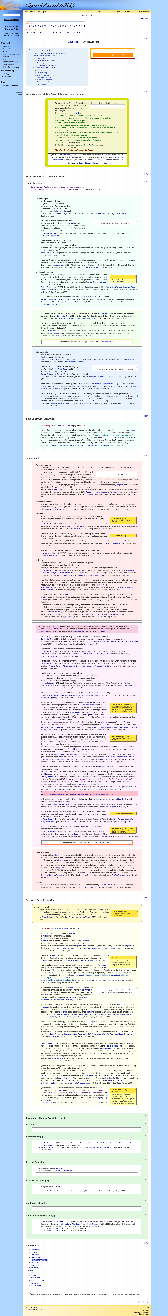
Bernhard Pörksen (47, 1143)
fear (136, 973)
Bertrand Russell (49, 330)
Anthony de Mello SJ (48, 587)
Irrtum (33, 1275)
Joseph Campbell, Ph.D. (75, 526)
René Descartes (117, 281)
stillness (120, 1004)
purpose (120, 485)
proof (79, 946)
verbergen (46, 50)
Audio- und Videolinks (44, 79)
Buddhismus (123, 214)
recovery (121, 1100)
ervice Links (7, 76)
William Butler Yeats (107, 885)
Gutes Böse (62, 369)
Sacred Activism (55, 614)
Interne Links (41, 84)
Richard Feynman (57, 490)
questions (45, 960)
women (81, 784)
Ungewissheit (106, 342)
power (129, 946)
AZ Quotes (55, 688)
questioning (76, 712)
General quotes (42, 63)
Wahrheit (62, 240)
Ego (92, 443)
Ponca (99, 233)
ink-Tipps (6, 74)
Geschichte (35, 1249)
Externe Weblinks (43, 75)
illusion (56, 970)
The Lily (92, 789)
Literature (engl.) (42, 73)
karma (43, 1075)
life (45, 936)
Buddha (44, 631)
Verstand (34, 1283)
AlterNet (101, 730)
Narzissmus (36, 1257)
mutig (72, 223)
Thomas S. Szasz (47, 683)
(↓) (136, 276)
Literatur (40, 70)
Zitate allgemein (42, 58)
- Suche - (11, 13)
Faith (109, 863)
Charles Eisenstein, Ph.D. (60, 804)
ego (53, 955)
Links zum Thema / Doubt (43, 67)
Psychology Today (50, 698)
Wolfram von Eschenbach (50, 359)
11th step (67, 1080)
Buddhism (101, 631)
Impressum (145, 1310)
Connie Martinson (92, 1224)
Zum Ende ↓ (144, 18)
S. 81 (107, 666)
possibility (73, 749)
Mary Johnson (105, 725)
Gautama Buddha (58, 214)
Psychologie (36, 1265)
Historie (128, 12)
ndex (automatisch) (11, 54)
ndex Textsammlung (11, 67)
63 (101, 617)
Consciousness (47, 1043)
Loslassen (35, 1255)
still (64, 504)
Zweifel (73, 41)
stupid (82, 826)
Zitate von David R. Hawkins (46, 60)
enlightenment (80, 631)
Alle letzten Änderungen (35, 12)
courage (125, 504)
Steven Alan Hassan (63, 759)
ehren (6, 57)
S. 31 (106, 654)
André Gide (45, 253)
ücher (6, 46)
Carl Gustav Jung (63, 316)
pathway (70, 987)
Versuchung (36, 1285)
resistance (86, 990)
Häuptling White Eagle (49, 233)
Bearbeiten (115, 12)
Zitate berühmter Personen (74, 362)
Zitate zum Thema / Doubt (43, 55)
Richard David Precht (48, 287)
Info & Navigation (11, 36)
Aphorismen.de (52, 304)
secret (88, 872)
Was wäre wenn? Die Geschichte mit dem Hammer (49, 53)
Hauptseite (9, 26)
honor (46, 938)
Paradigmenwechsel (39, 1260)
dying (100, 1097)
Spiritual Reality (88, 1075)
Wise (43, 693)
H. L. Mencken (46, 553)
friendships (51, 629)
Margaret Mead (57, 265)
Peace (43, 1014)
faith (91, 715)
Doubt (92, 842)
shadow (44, 597)
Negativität (35, 1278)
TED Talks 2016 (72, 822)
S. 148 (79, 590)
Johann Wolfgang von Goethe (51, 299)
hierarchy (94, 702)
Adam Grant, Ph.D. (50, 819)
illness (132, 1098)
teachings (76, 910)
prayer (109, 1080)
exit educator (104, 759)
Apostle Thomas (65, 868)
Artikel (100, 12)
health (47, 933)
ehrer (5, 59)
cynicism (85, 941)
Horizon (90, 494)
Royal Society (55, 333)
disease (72, 933)
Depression (130, 430)
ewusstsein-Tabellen (11, 49)
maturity (81, 975)
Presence (45, 1007)
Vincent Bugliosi (46, 1147)
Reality (89, 1012)
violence (75, 757)
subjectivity (103, 965)
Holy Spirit (112, 1078)
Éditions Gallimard (53, 255)
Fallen (33, 1273)
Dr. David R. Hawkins (48, 445)
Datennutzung (144, 1314)
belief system (112, 1046)
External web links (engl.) (45, 77)
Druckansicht (143, 12)
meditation (121, 1080)
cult (84, 747)
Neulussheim (117, 55)
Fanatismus (103, 313)
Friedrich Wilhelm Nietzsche (105, 384)
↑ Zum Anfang (143, 1302)
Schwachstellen (60, 211)
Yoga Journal (67, 617)
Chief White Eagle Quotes (50, 236)
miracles (57, 855)
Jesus (53, 722)
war (61, 757)
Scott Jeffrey (68, 1017)
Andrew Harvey (56, 612)
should (49, 992)
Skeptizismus (67, 1170)
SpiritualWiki (11, 29)
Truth (65, 1012)
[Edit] (146, 38)
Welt (117, 260)
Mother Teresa (89, 705)
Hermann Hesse (91, 401)
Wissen (91, 297)
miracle (60, 860)
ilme (5, 51)
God (104, 1075)
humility (121, 799)
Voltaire (43, 541)
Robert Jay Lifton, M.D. (69, 754)
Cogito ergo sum (99, 282)
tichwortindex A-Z (10, 62)
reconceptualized (116, 975)
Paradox (34, 1262)
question (99, 585)
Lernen (34, 1252)
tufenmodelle (8, 64)
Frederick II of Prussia (113, 543)
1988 (98, 160)
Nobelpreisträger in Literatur (61, 403)
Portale (4, 82)
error (43, 912)
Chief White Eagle (59, 509)
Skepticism (105, 842)
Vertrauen (35, 1267)
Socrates (47, 973)
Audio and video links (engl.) (46, 82)
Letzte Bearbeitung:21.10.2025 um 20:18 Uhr (33, 1308)
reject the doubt (65, 1078)
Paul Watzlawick (64, 155)
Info (148, 1308)
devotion (48, 1100)
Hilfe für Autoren (12, 33)
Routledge (54, 656)
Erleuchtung (102, 214)
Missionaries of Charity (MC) (54, 727)
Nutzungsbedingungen (140, 1312)
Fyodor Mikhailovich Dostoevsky (52, 875)
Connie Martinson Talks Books (69, 1224)
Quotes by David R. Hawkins (46, 65)
